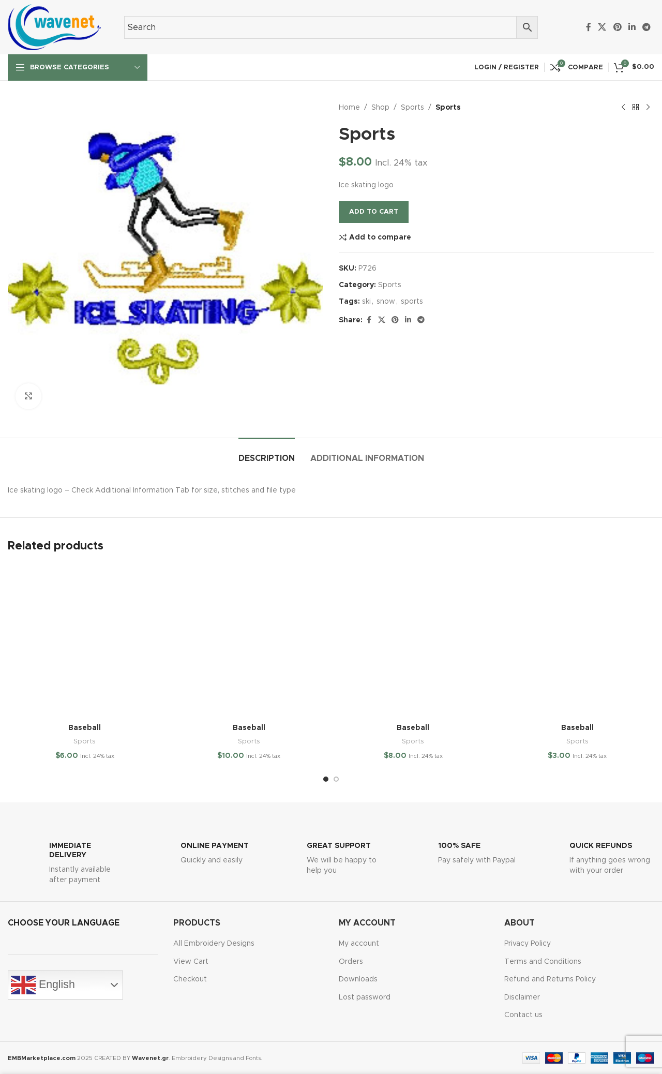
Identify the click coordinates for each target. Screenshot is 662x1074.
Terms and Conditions (542, 961)
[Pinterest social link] (617, 27)
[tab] (266, 453)
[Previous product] (623, 107)
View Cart (190, 961)
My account (359, 943)
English (43, 985)
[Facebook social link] (588, 27)
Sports (412, 107)
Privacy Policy (527, 943)
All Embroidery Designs (213, 943)
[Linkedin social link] (632, 27)
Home (349, 107)
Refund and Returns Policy (550, 979)
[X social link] (602, 27)
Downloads (358, 979)
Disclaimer (522, 997)
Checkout (190, 979)
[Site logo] (54, 27)
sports (412, 301)
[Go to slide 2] (336, 779)
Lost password (364, 997)
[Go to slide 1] (325, 779)
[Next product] (648, 107)
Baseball (84, 728)
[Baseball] (85, 641)
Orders (351, 961)
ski (366, 301)
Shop (380, 107)
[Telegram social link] (646, 27)
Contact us (523, 1015)
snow (386, 301)
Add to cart (373, 211)
